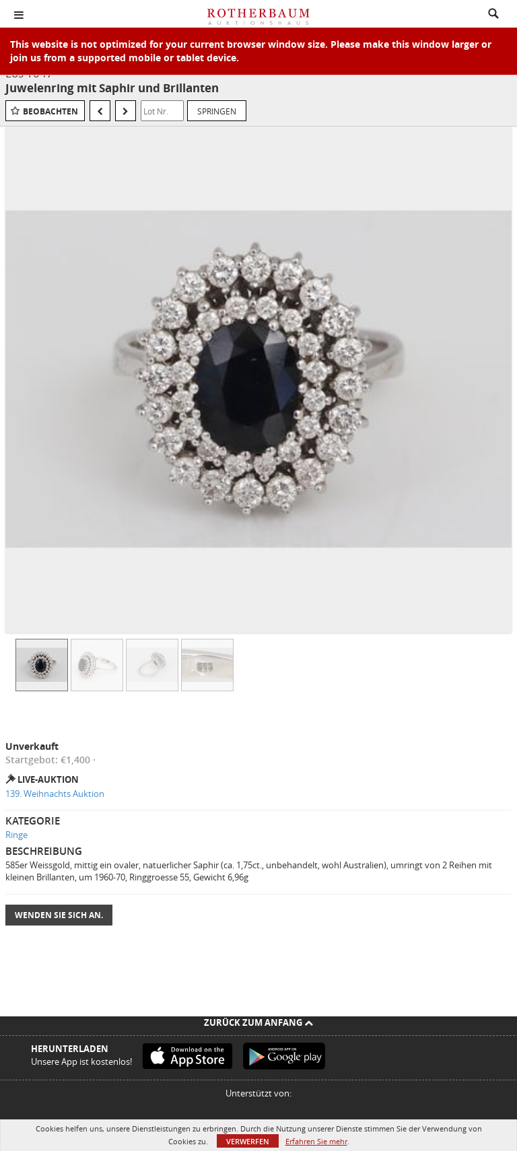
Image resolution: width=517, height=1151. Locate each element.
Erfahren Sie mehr (316, 1141)
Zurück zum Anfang (258, 1022)
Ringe (16, 835)
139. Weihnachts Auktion (54, 794)
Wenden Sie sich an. (59, 915)
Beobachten (50, 111)
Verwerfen (247, 1141)
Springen (216, 111)
